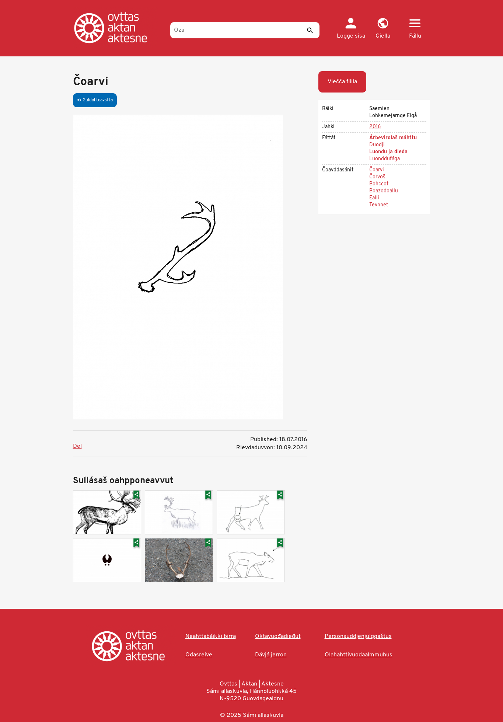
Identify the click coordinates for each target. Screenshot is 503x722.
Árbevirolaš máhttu (393, 138)
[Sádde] (310, 30)
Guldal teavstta (95, 100)
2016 (375, 126)
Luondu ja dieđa (388, 152)
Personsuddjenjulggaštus (358, 636)
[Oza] (244, 30)
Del (77, 446)
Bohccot (378, 184)
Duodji (377, 145)
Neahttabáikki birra (210, 636)
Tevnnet (378, 205)
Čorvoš (377, 177)
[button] (383, 29)
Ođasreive (198, 655)
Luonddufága (384, 159)
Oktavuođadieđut (278, 636)
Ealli (374, 198)
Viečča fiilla (342, 82)
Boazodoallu (383, 191)
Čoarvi (376, 170)
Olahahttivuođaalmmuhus (358, 655)
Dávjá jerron (271, 655)
